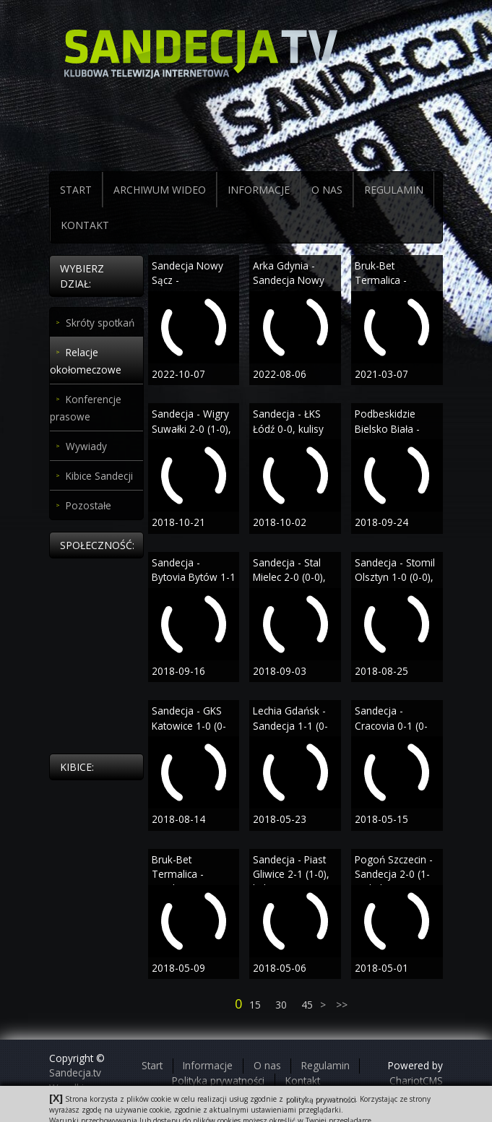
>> (340, 1004)
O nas (267, 1065)
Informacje (208, 1065)
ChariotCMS (416, 1080)
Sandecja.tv (75, 1072)
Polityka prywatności (218, 1080)
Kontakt (302, 1080)
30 (281, 1004)
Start (152, 1065)
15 (255, 1004)
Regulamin (325, 1065)
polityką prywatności (320, 1099)
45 (307, 1004)
